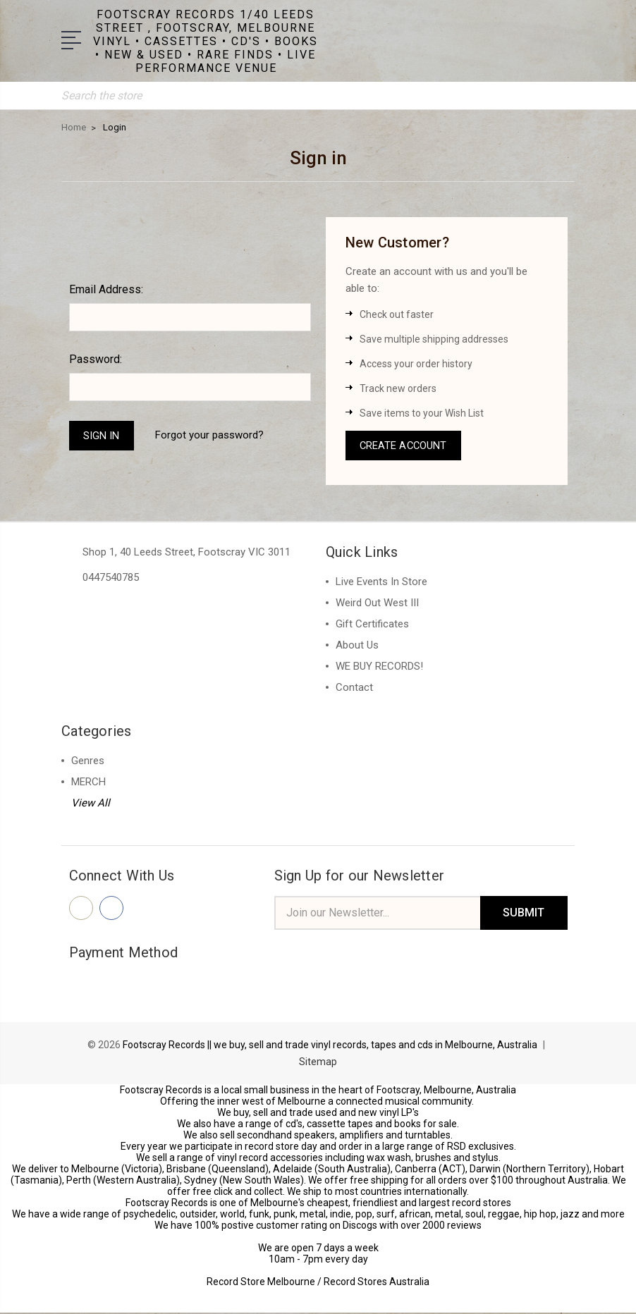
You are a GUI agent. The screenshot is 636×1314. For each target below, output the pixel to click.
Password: (95, 358)
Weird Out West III (377, 603)
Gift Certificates (372, 624)
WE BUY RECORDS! (379, 667)
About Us (357, 645)
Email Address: (106, 288)
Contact (354, 688)
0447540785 (110, 578)
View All (90, 803)
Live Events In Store (381, 582)
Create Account (404, 445)
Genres (87, 761)
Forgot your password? (211, 435)
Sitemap (318, 1063)
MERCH (88, 782)
